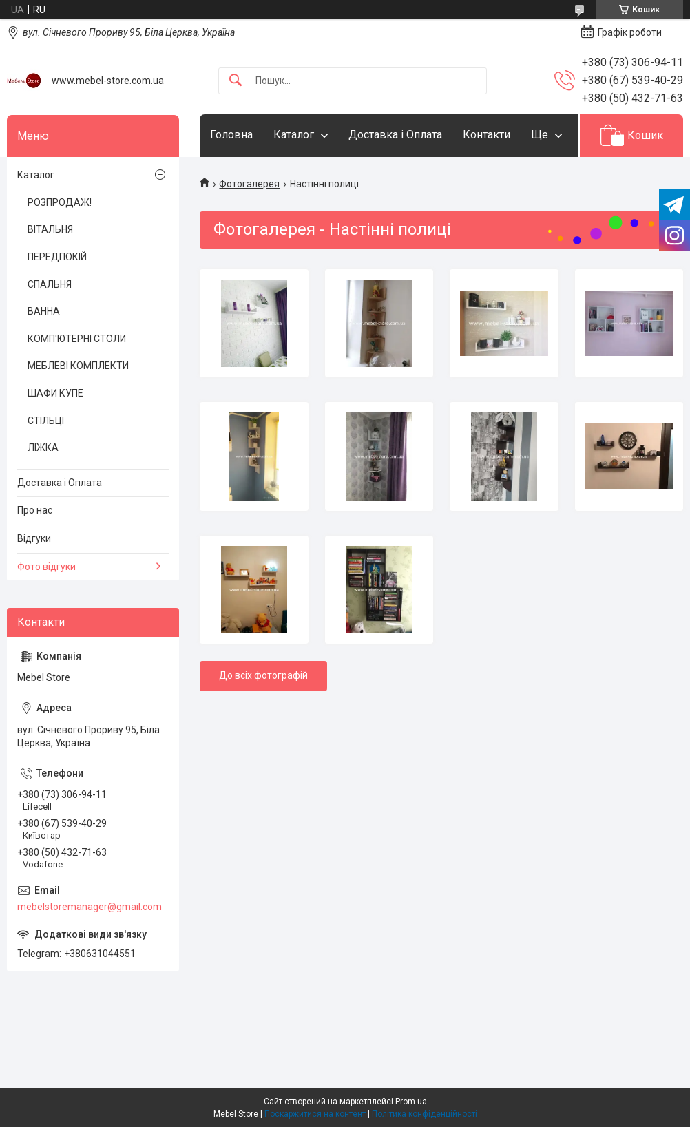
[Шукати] (235, 81)
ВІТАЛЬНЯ (50, 229)
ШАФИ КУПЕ (55, 393)
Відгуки (34, 538)
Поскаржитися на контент (315, 1114)
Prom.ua (411, 1101)
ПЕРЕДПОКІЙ (57, 256)
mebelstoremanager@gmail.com (89, 906)
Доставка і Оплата (395, 134)
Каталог (293, 134)
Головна (231, 134)
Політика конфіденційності (424, 1114)
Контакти (486, 134)
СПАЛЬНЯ (50, 284)
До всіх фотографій (263, 675)
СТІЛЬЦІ (46, 420)
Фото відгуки (46, 566)
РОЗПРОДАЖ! (60, 202)
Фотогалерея (249, 183)
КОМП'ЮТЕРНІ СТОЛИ (77, 338)
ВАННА (44, 311)
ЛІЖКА (43, 447)
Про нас (34, 510)
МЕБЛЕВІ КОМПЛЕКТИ (78, 365)
